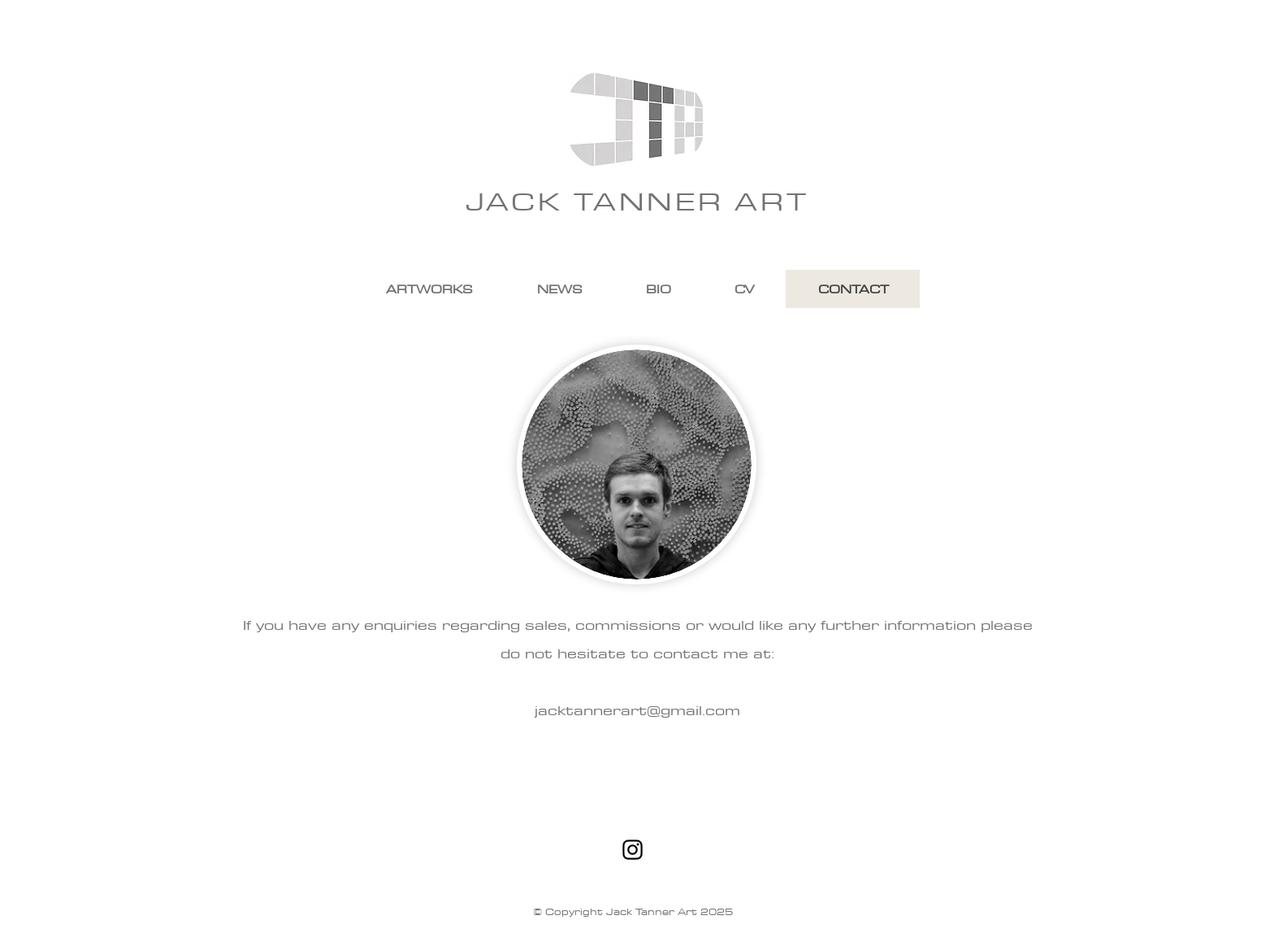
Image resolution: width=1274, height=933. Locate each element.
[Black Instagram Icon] (632, 849)
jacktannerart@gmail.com (637, 710)
